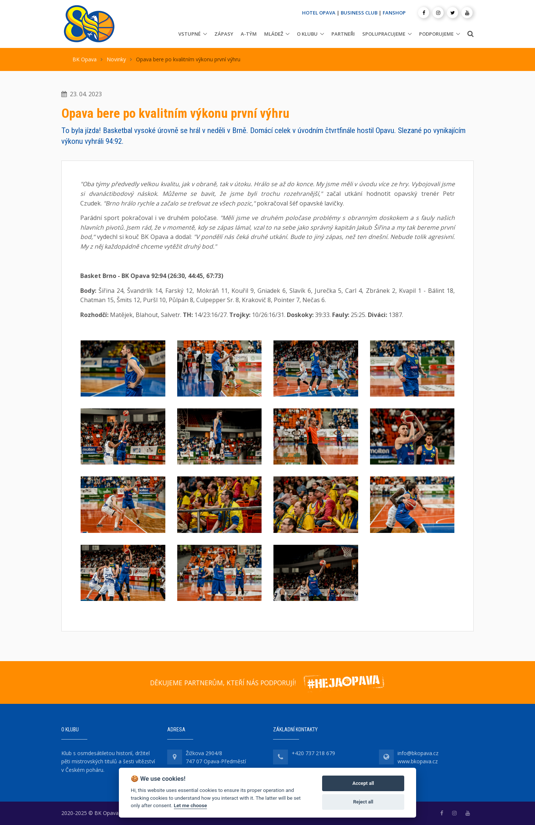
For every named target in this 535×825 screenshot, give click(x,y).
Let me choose (190, 805)
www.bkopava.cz (418, 761)
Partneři (343, 33)
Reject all (363, 802)
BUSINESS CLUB (359, 12)
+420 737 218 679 (313, 753)
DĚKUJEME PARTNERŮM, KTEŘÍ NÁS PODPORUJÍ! (223, 682)
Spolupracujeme (383, 33)
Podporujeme (436, 33)
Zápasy (223, 33)
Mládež (273, 33)
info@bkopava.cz (418, 753)
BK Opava (84, 59)
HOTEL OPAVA (318, 12)
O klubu (307, 33)
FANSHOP (394, 12)
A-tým (249, 33)
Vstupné (189, 33)
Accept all (363, 783)
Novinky (116, 59)
